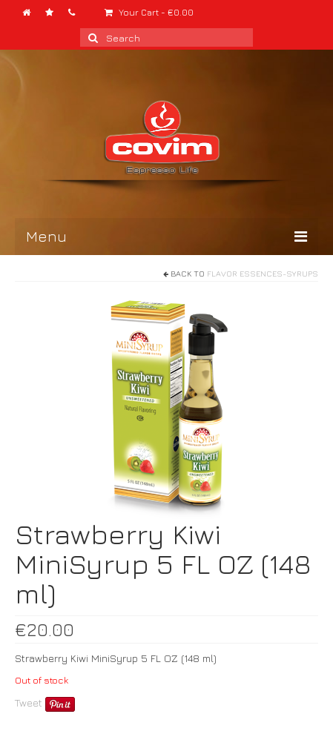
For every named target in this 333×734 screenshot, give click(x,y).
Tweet (28, 702)
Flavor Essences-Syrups (262, 273)
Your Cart (149, 12)
